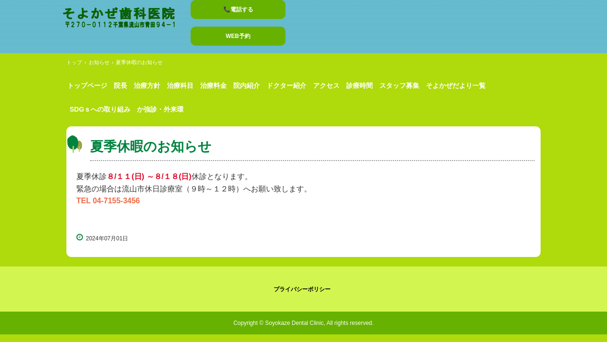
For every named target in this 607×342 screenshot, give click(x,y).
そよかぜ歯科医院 (123, 19)
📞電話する (238, 9)
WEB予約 (238, 36)
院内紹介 (246, 85)
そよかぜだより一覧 (456, 85)
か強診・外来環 (160, 109)
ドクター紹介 (286, 85)
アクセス (326, 85)
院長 (120, 85)
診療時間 (359, 85)
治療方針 (147, 85)
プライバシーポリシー (302, 289)
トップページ (87, 85)
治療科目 (180, 85)
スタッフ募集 (399, 85)
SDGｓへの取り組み (100, 109)
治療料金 (213, 85)
